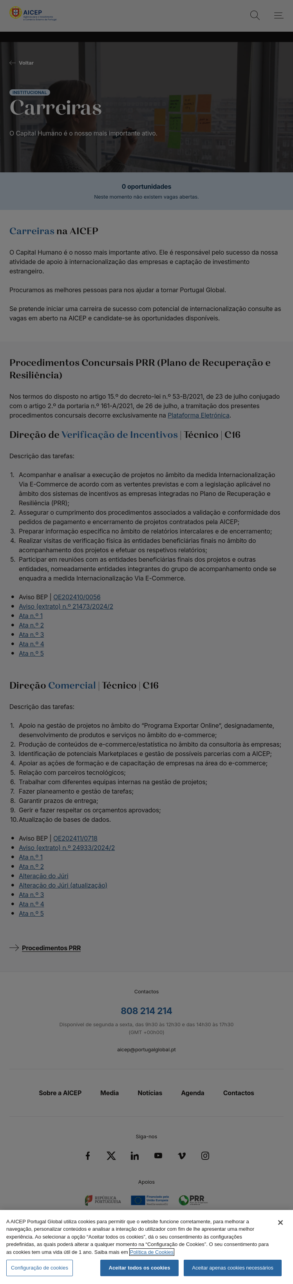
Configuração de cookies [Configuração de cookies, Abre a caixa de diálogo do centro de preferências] (39, 1268)
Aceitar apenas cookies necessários (232, 1268)
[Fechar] (280, 1222)
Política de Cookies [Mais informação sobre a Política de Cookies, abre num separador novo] (152, 1252)
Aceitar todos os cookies (139, 1268)
